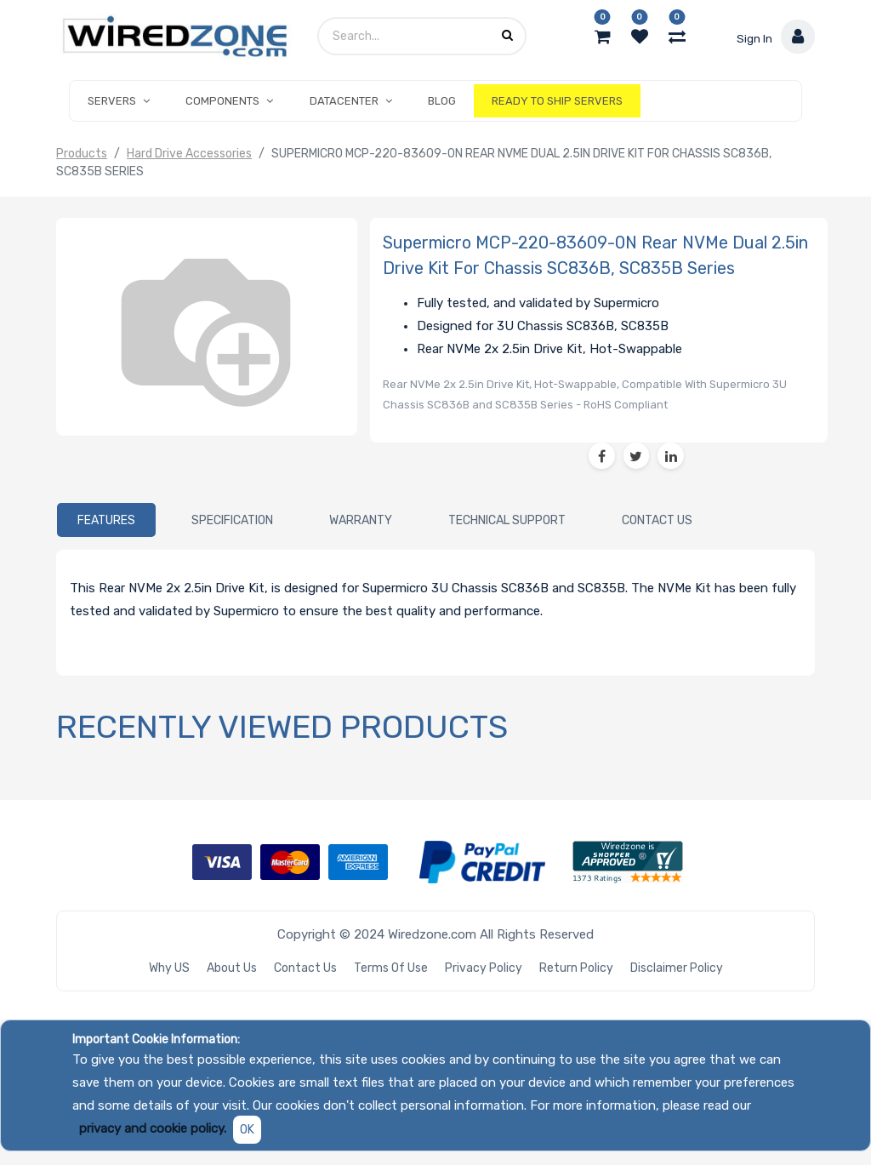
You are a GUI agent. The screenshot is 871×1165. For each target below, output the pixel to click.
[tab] (106, 521)
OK (247, 1129)
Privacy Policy (483, 968)
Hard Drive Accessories (189, 153)
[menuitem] (441, 101)
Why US (169, 968)
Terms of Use (391, 968)
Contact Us (305, 968)
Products (81, 153)
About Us (232, 968)
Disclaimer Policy (676, 968)
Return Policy (576, 968)
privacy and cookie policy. (152, 1128)
